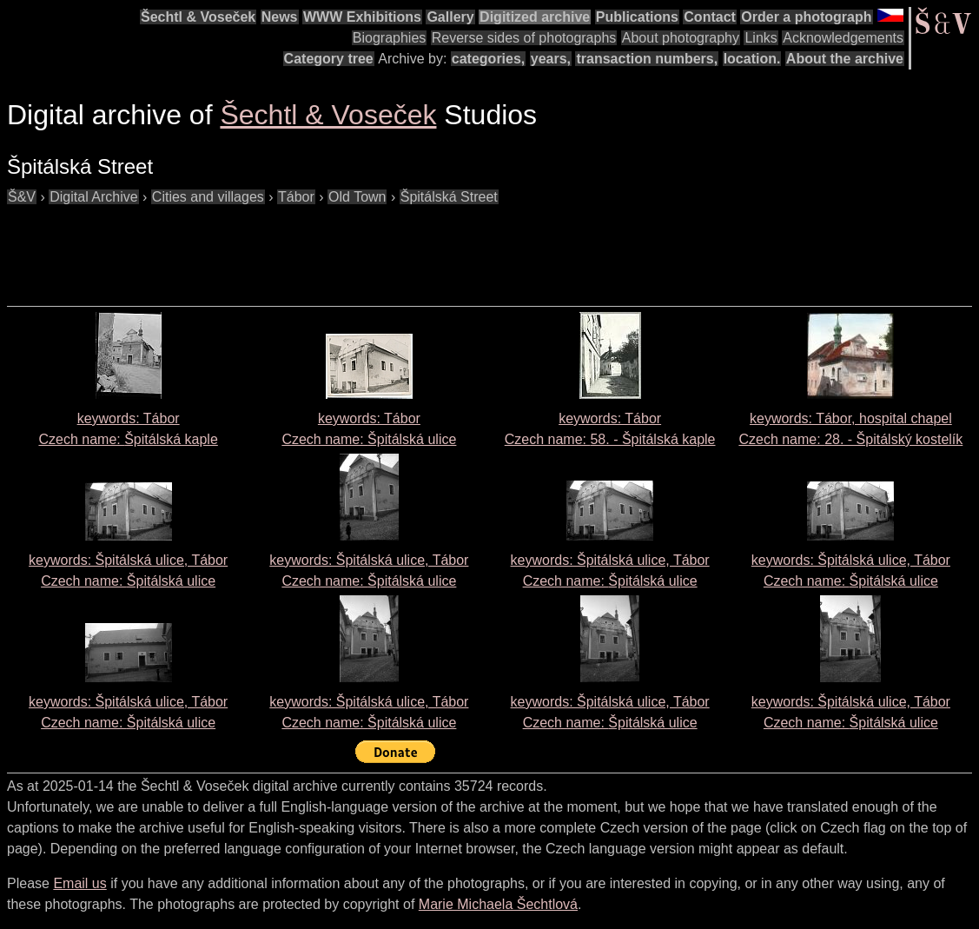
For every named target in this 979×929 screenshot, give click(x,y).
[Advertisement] (323, 247)
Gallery (450, 17)
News (279, 17)
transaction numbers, (647, 58)
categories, (488, 58)
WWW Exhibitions (362, 17)
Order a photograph (806, 17)
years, (551, 58)
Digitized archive (535, 17)
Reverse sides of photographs (524, 37)
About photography (680, 37)
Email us (79, 883)
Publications (637, 17)
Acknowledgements (843, 37)
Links (760, 37)
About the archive (844, 58)
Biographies (390, 37)
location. (752, 58)
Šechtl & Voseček (198, 17)
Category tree (329, 58)
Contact (710, 17)
